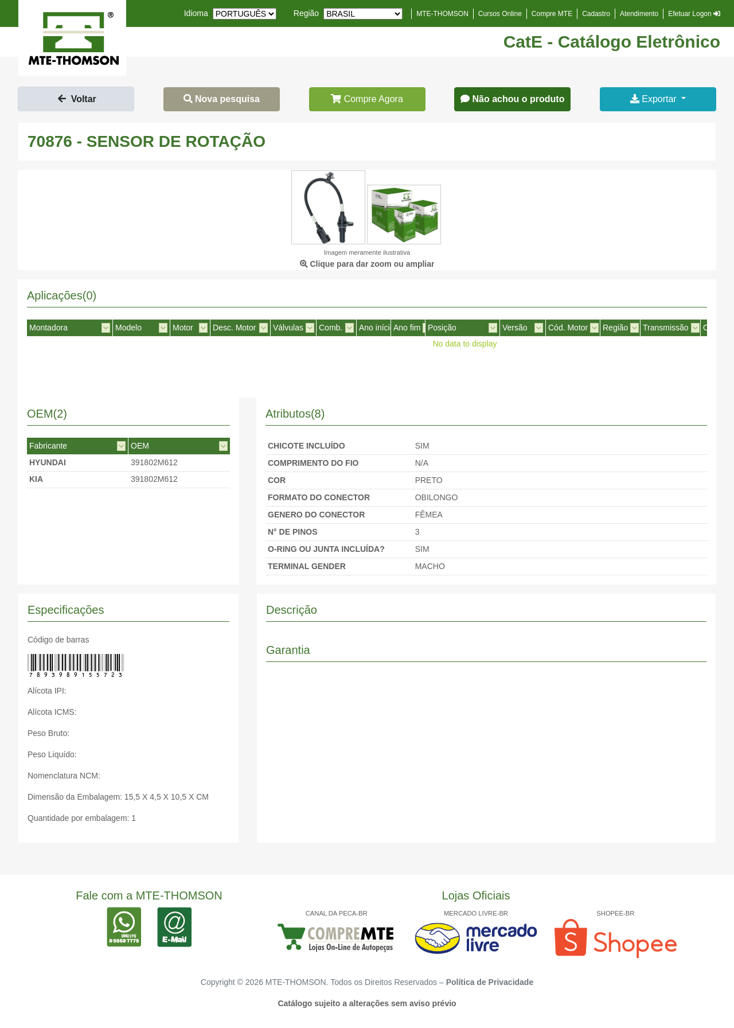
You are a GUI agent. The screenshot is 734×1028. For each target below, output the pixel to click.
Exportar (654, 99)
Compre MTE (552, 14)
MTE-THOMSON (442, 14)
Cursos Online (500, 14)
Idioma (196, 13)
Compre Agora (367, 99)
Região (306, 13)
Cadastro (596, 14)
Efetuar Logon (694, 14)
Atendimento (639, 14)
